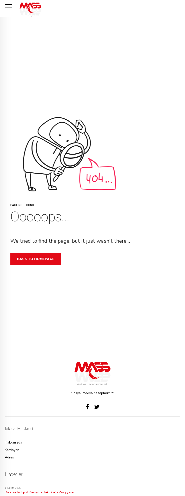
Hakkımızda (13, 442)
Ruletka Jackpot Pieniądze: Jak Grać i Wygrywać (39, 492)
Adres (9, 457)
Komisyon (12, 450)
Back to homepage (37, 259)
